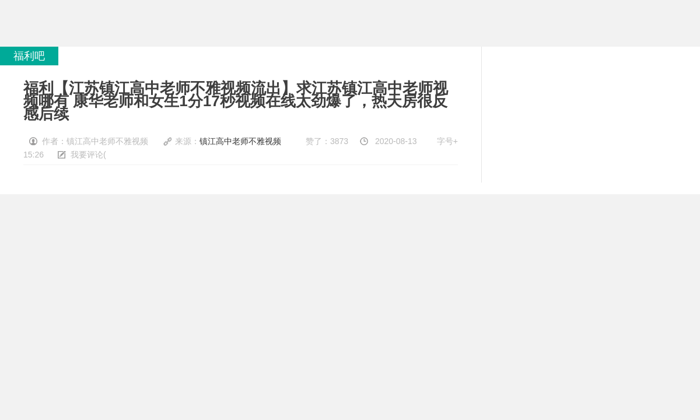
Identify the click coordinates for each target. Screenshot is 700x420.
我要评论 (87, 154)
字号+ (447, 141)
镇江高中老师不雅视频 (240, 141)
